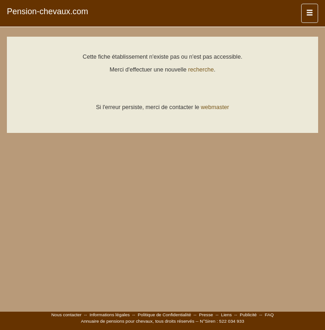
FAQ (269, 314)
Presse (206, 314)
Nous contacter (66, 314)
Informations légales (110, 314)
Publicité (248, 314)
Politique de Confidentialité (164, 314)
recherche (201, 69)
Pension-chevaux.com (47, 11)
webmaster (215, 107)
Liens (226, 314)
